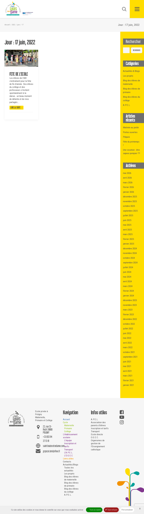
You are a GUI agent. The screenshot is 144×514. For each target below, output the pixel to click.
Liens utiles (68, 458)
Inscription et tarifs (99, 428)
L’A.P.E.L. (68, 452)
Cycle (65, 422)
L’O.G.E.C (68, 455)
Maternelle (69, 425)
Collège (67, 431)
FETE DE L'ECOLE (18, 74)
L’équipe (68, 440)
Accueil (7, 25)
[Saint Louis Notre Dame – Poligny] (20, 9)
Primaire (68, 428)
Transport (68, 449)
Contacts (67, 461)
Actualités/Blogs (70, 464)
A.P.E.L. (68, 494)
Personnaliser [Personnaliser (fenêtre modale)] (127, 510)
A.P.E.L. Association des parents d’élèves (98, 422)
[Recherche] (123, 9)
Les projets (69, 473)
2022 (13, 25)
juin (18, 25)
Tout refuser (111, 510)
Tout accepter (94, 510)
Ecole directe (97, 434)
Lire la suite (16, 107)
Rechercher (136, 50)
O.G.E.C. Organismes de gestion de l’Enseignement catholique (98, 443)
